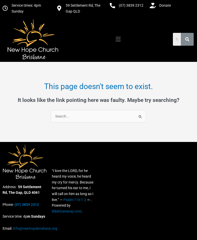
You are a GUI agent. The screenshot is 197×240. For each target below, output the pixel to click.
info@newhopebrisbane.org (34, 228)
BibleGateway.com (67, 211)
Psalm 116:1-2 (74, 200)
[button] (118, 39)
